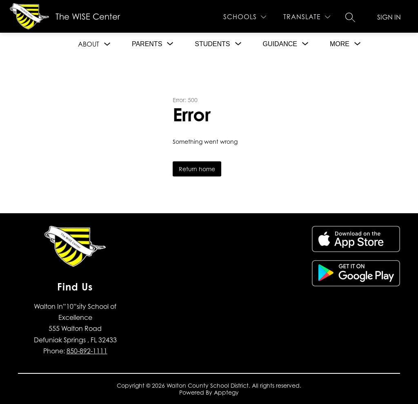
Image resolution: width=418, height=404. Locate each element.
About (88, 44)
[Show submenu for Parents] (147, 44)
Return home (197, 168)
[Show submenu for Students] (212, 44)
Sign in (389, 17)
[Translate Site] (306, 17)
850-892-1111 (87, 351)
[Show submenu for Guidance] (280, 44)
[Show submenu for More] (339, 44)
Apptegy (226, 392)
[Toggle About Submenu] (107, 44)
